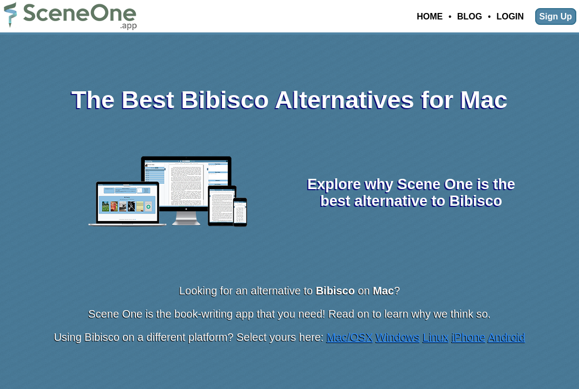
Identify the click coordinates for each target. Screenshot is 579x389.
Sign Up (555, 16)
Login (510, 16)
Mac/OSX (350, 337)
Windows (398, 337)
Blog (469, 16)
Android (506, 337)
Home (430, 16)
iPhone (468, 337)
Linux (436, 337)
